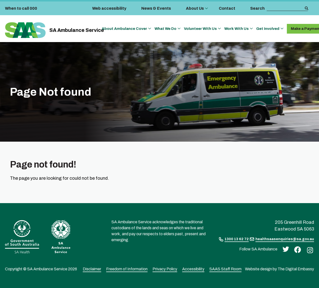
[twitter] (284, 249)
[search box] (285, 8)
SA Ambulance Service (76, 30)
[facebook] (296, 249)
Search (257, 8)
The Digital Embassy (296, 269)
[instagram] (309, 250)
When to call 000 (21, 8)
